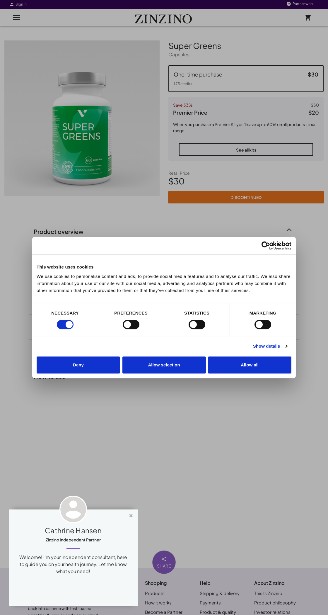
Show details (266, 346)
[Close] (131, 514)
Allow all (250, 364)
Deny (78, 364)
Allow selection (164, 364)
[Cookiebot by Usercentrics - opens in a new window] (265, 245)
